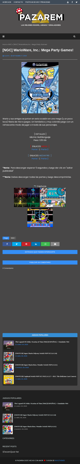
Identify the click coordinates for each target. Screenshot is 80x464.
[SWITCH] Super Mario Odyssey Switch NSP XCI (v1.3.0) (36, 353)
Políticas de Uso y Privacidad (37, 2)
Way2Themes (60, 460)
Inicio (5, 44)
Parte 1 (35, 149)
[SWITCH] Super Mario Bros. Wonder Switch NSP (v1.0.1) (36, 365)
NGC (10, 44)
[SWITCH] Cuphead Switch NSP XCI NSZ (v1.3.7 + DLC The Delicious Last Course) (45, 376)
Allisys (6, 56)
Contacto (18, 2)
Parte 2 (44, 149)
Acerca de (7, 2)
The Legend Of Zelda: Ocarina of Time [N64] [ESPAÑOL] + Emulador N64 (42, 342)
